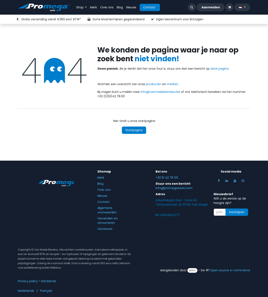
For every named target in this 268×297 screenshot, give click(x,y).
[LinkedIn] (227, 181)
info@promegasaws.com (174, 188)
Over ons (104, 190)
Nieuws (102, 196)
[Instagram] (243, 181)
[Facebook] (219, 181)
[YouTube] (235, 181)
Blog (100, 184)
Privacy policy (28, 281)
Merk (100, 177)
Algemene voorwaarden (107, 210)
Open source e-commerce (230, 270)
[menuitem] (82, 7)
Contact (149, 7)
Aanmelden (210, 7)
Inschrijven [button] (237, 212)
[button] (192, 7)
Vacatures (105, 229)
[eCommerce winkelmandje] (229, 7)
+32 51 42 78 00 (167, 177)
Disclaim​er (48, 281)
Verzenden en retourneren (107, 220)
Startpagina (134, 130)
